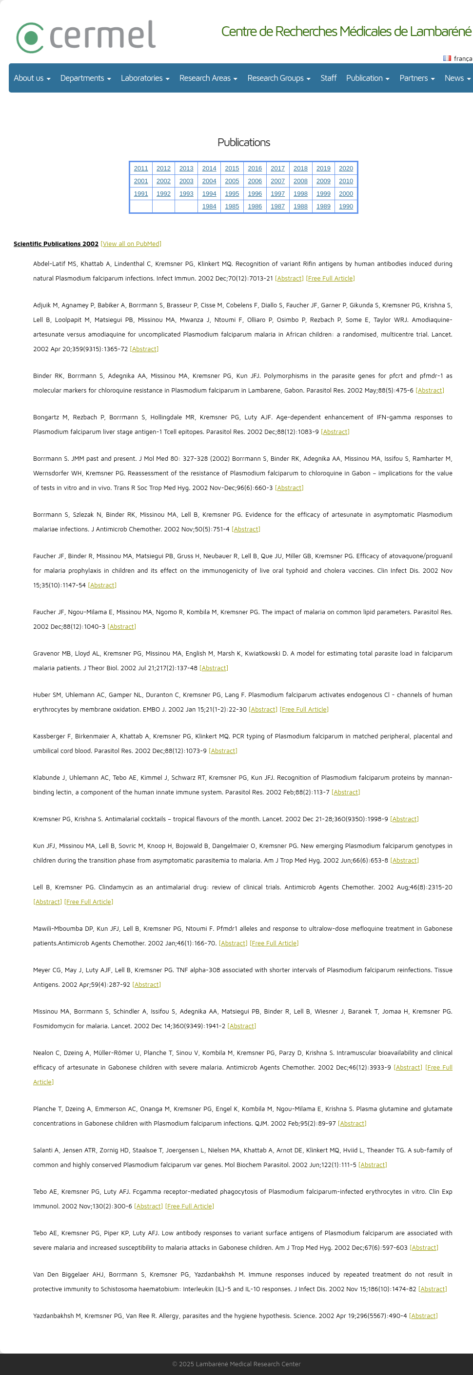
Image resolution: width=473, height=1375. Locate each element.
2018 (301, 168)
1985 (232, 206)
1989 (323, 206)
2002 (164, 181)
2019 (323, 168)
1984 (209, 206)
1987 (278, 206)
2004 (209, 181)
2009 (323, 181)
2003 (186, 181)
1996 (255, 193)
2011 (141, 168)
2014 (209, 168)
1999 (323, 193)
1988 (301, 206)
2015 (232, 168)
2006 (255, 181)
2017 (278, 168)
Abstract (289, 278)
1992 (164, 193)
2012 (164, 168)
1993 (186, 193)
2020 (346, 168)
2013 (186, 168)
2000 (346, 193)
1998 (301, 193)
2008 (301, 181)
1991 (141, 193)
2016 (255, 168)
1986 (255, 206)
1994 (209, 193)
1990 (346, 206)
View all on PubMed (131, 243)
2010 (346, 181)
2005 (232, 181)
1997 (278, 193)
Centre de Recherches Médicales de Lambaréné (346, 30)
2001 (141, 181)
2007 (278, 181)
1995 (232, 193)
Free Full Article (330, 278)
